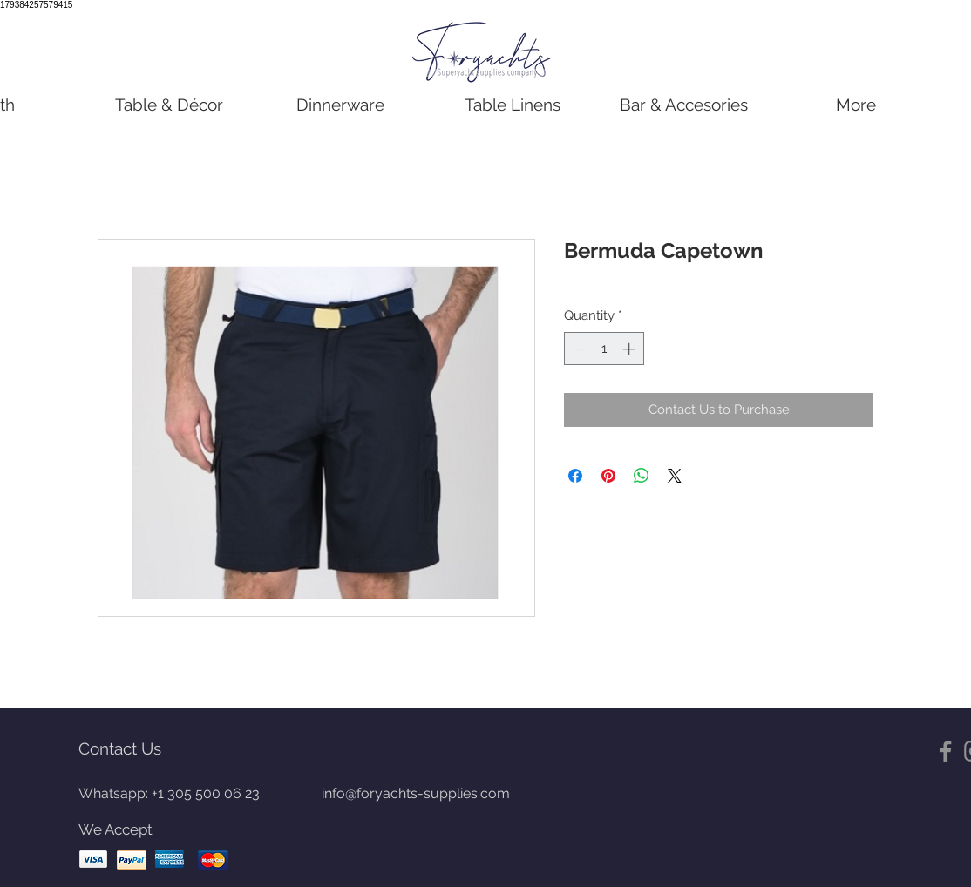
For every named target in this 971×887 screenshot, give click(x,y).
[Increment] (630, 349)
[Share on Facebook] (575, 475)
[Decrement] (578, 349)
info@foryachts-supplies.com (416, 793)
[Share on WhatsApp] (641, 475)
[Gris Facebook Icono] (946, 751)
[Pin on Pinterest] (608, 475)
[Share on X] (674, 475)
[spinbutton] (604, 349)
